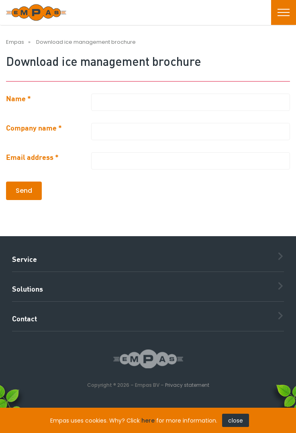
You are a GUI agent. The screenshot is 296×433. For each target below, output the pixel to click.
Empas (15, 42)
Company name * (34, 128)
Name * (18, 99)
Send (24, 190)
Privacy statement (187, 385)
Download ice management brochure (86, 42)
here (148, 421)
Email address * (32, 158)
